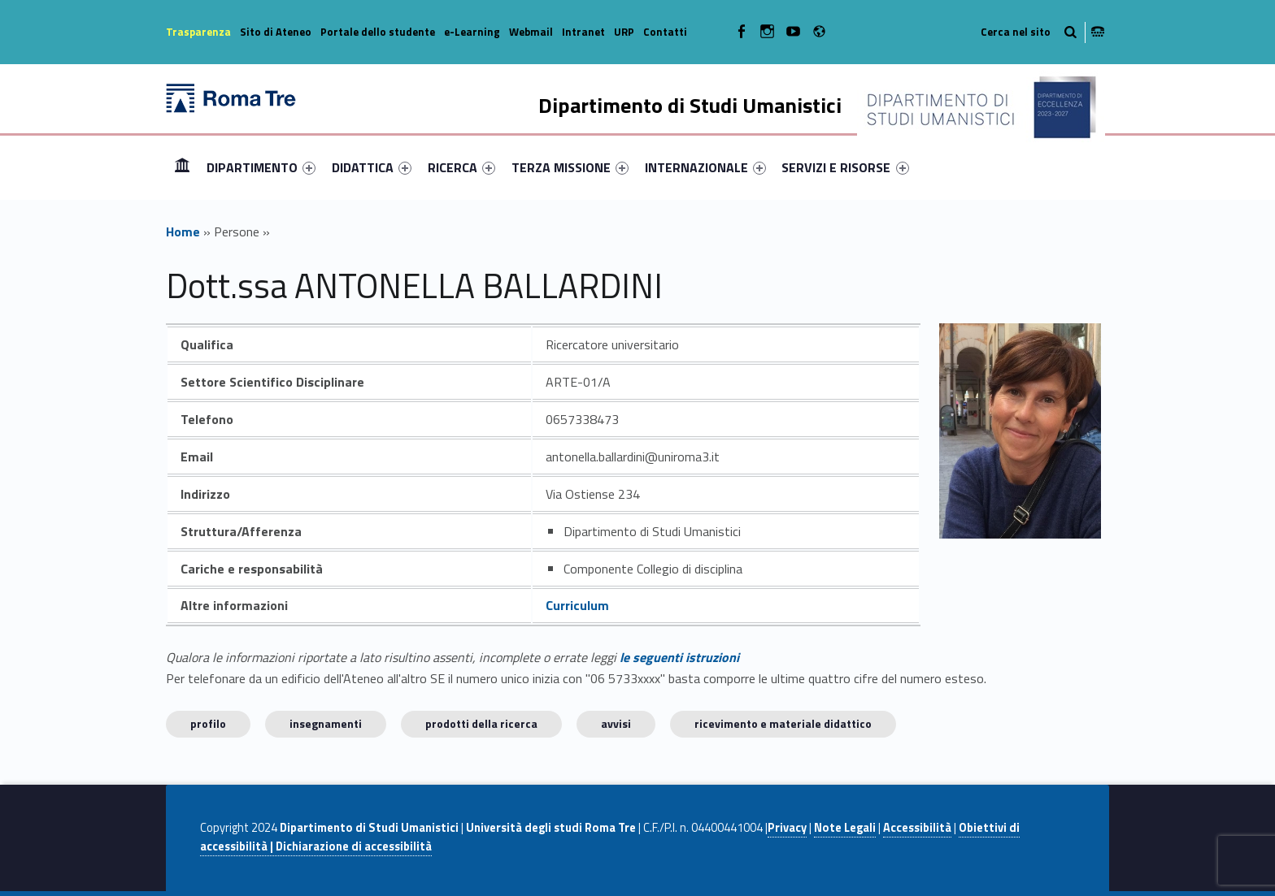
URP (624, 32)
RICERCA (461, 167)
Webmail (531, 32)
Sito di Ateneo (275, 32)
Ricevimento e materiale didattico (783, 723)
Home (182, 167)
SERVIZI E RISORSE (844, 167)
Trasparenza (198, 32)
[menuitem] (182, 167)
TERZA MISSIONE (570, 167)
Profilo (208, 723)
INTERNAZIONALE (705, 167)
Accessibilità (917, 828)
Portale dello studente (377, 32)
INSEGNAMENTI (325, 723)
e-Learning (472, 32)
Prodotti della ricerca (481, 723)
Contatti (665, 32)
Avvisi (616, 723)
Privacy (787, 828)
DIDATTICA (371, 167)
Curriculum (577, 605)
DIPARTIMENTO (261, 167)
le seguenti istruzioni (679, 657)
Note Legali (845, 828)
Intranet (583, 32)
